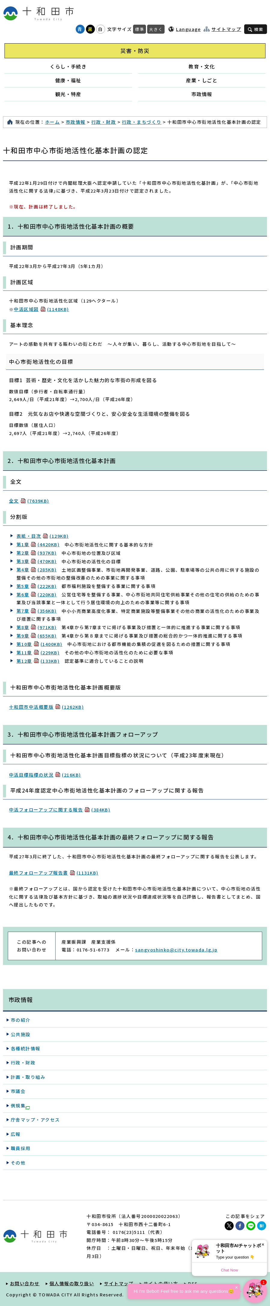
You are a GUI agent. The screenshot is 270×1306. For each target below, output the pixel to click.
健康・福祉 (68, 80)
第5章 (37, 586)
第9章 (37, 635)
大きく (156, 29)
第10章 (39, 644)
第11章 (38, 652)
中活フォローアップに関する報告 (59, 809)
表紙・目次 (43, 536)
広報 (16, 1134)
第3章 (37, 561)
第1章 (38, 544)
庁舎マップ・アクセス (35, 1119)
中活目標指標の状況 (45, 775)
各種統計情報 (26, 1048)
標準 (139, 29)
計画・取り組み (28, 1077)
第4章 (37, 569)
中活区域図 (41, 309)
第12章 (38, 661)
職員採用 (21, 1148)
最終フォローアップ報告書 (53, 872)
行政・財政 (103, 122)
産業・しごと (201, 80)
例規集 (20, 1106)
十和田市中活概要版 (46, 707)
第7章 (37, 610)
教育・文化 (202, 66)
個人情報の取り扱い (72, 1283)
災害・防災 (135, 50)
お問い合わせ (25, 1283)
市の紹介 (21, 1020)
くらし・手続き (68, 66)
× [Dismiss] (263, 1244)
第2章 (37, 552)
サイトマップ (226, 29)
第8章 (37, 627)
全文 (29, 501)
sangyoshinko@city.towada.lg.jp (176, 949)
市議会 (18, 1091)
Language (188, 29)
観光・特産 (68, 94)
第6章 (37, 594)
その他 (18, 1162)
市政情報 (201, 94)
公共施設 (21, 1034)
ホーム (52, 122)
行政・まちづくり (142, 122)
